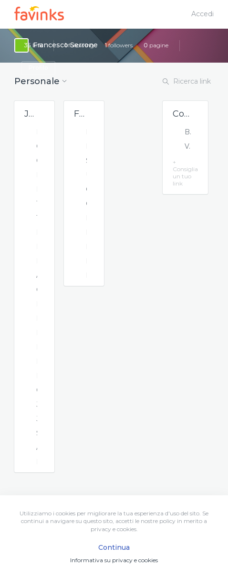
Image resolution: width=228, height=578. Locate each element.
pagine (156, 45)
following (79, 45)
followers (119, 45)
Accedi (202, 14)
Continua (114, 547)
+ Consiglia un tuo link (185, 172)
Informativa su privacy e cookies (114, 560)
